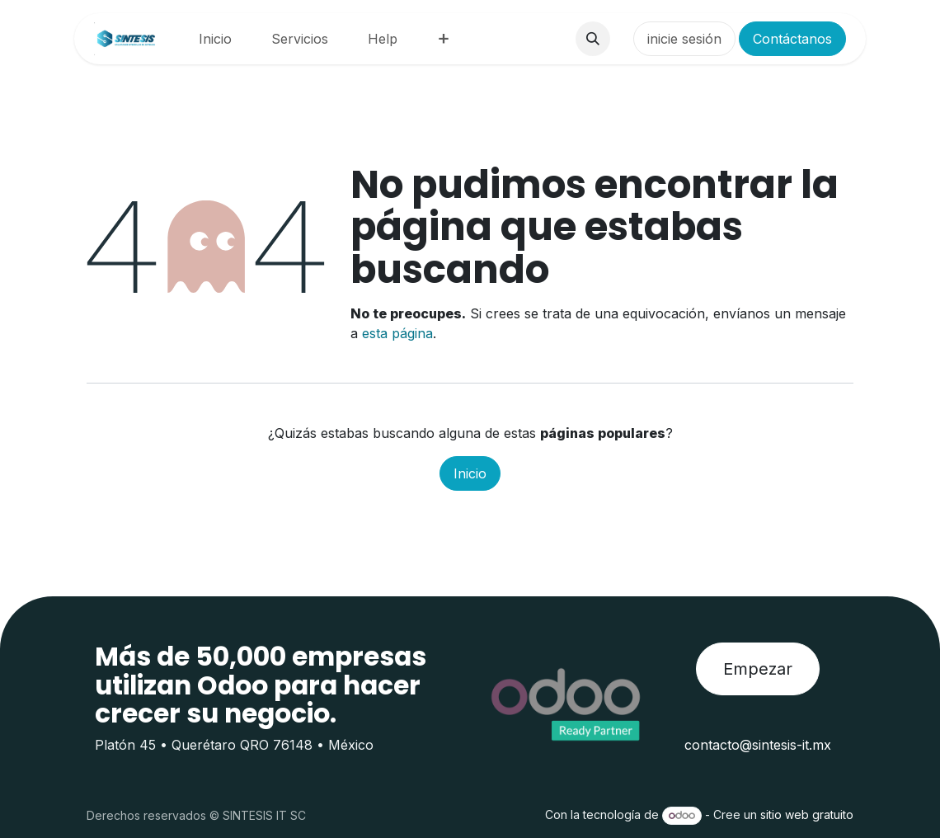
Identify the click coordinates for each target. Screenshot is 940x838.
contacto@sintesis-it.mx (757, 745)
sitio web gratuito (806, 814)
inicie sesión (684, 39)
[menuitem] (215, 38)
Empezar (757, 669)
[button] (593, 38)
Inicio (470, 473)
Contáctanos (792, 39)
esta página (397, 333)
